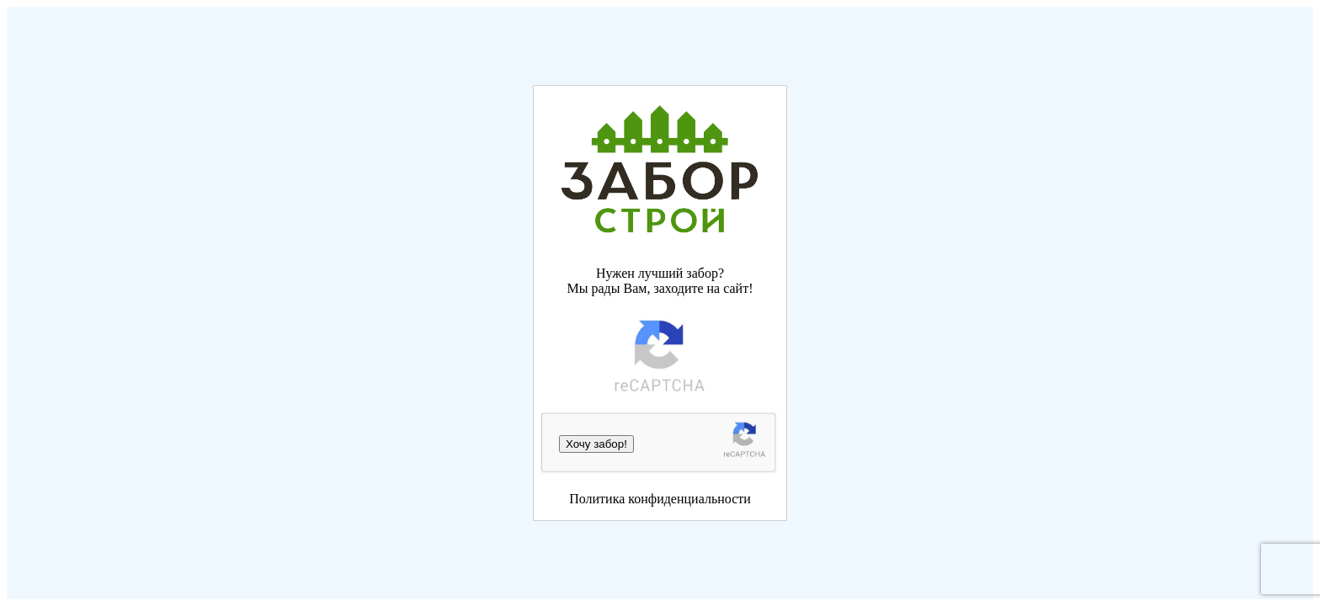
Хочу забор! (596, 444)
